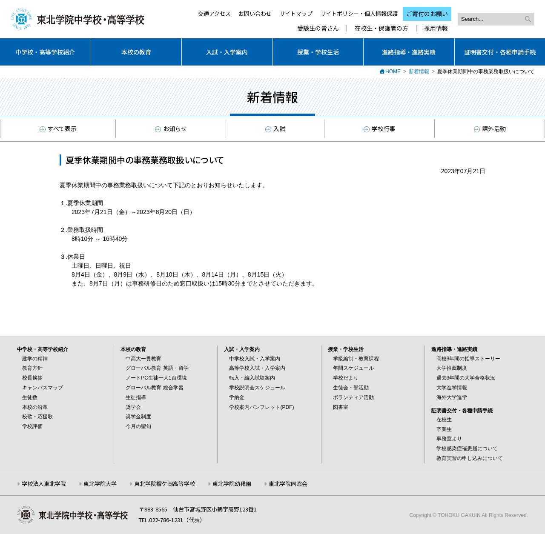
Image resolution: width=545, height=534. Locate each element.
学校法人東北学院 (44, 484)
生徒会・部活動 (351, 388)
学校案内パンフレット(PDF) (261, 407)
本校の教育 (136, 52)
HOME (393, 71)
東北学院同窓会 (288, 484)
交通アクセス (214, 13)
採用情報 (436, 28)
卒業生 (444, 429)
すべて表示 (58, 128)
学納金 (236, 397)
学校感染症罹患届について (467, 448)
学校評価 (32, 426)
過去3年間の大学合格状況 (466, 378)
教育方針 (32, 368)
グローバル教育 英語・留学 (157, 368)
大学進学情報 (451, 388)
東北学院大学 (100, 484)
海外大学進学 (451, 397)
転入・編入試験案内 (252, 378)
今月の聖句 (138, 426)
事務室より (449, 439)
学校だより (346, 378)
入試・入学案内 (227, 52)
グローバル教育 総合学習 (154, 388)
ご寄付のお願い (427, 13)
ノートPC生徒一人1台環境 (156, 378)
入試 (275, 128)
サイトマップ (296, 13)
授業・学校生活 (318, 52)
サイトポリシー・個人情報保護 (359, 13)
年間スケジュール (353, 368)
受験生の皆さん (318, 28)
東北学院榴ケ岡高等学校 (164, 484)
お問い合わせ (255, 13)
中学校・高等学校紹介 (45, 52)
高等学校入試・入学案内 (257, 368)
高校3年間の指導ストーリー (468, 359)
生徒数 (29, 397)
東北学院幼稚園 (231, 484)
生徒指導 (136, 397)
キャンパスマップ (42, 388)
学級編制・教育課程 (356, 359)
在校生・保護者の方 (381, 28)
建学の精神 (35, 359)
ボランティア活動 (353, 397)
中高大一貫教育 (143, 359)
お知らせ (171, 128)
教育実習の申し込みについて (469, 458)
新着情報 (419, 71)
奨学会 (133, 407)
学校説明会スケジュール (257, 388)
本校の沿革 (35, 407)
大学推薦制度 (451, 368)
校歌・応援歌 (37, 417)
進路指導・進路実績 (409, 52)
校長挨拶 (32, 378)
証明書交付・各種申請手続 (500, 52)
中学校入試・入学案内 (254, 359)
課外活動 (490, 128)
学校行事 (380, 128)
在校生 (444, 420)
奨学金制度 (138, 417)
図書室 (340, 407)
